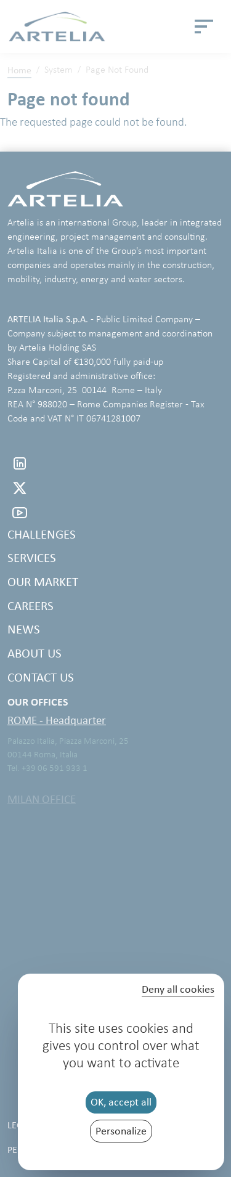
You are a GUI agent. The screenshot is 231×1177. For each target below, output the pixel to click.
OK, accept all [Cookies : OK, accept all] (121, 1102)
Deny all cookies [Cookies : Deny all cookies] (178, 990)
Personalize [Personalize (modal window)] (121, 1131)
